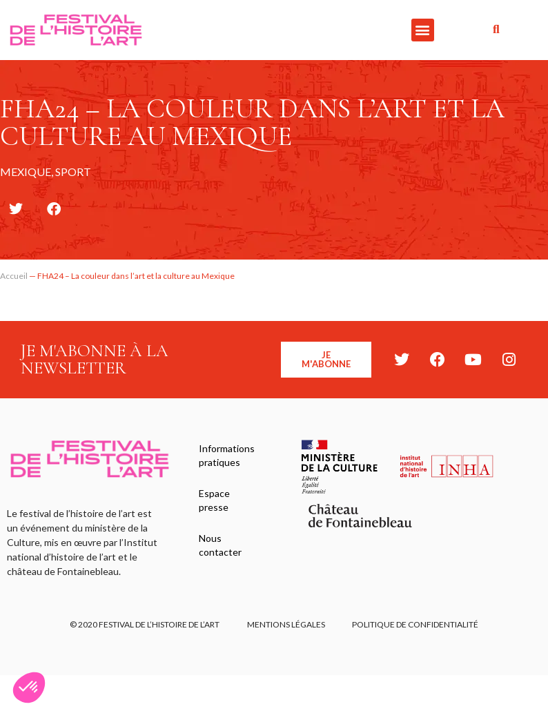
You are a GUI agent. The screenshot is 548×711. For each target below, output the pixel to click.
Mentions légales (286, 625)
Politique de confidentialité (416, 625)
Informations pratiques (227, 455)
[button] (422, 30)
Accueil (14, 276)
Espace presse (214, 501)
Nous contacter (220, 546)
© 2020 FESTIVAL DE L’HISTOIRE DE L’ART (144, 625)
